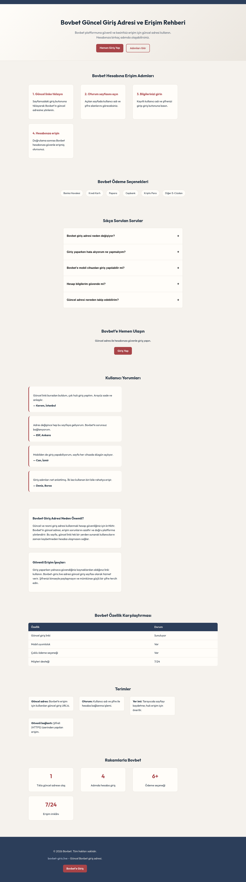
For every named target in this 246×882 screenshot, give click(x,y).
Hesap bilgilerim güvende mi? (86, 283)
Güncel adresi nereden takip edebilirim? (93, 299)
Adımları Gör (138, 48)
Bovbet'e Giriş (75, 868)
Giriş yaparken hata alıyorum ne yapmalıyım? (96, 251)
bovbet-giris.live (57, 858)
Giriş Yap (123, 350)
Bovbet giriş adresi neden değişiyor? (91, 235)
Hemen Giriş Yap (110, 47)
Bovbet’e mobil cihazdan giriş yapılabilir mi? (96, 267)
